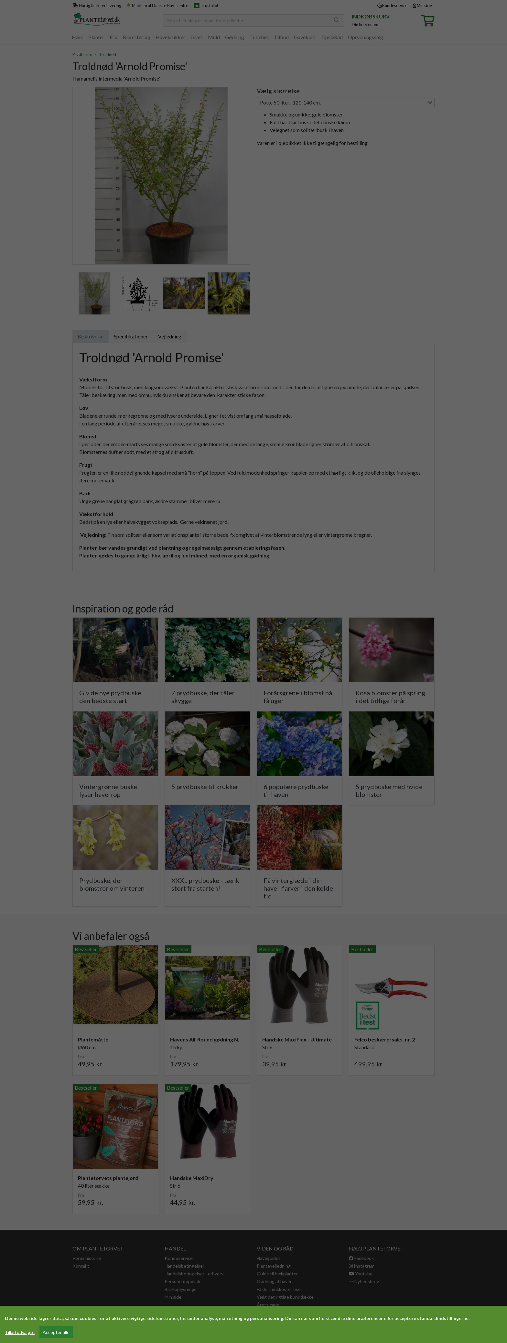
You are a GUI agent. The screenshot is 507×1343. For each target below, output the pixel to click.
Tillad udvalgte (20, 1332)
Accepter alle (56, 1332)
